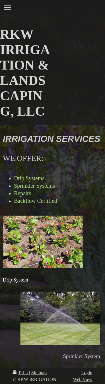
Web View (82, 379)
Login (86, 372)
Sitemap (39, 372)
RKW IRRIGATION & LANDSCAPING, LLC (25, 72)
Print (21, 372)
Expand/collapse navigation (52, 7)
